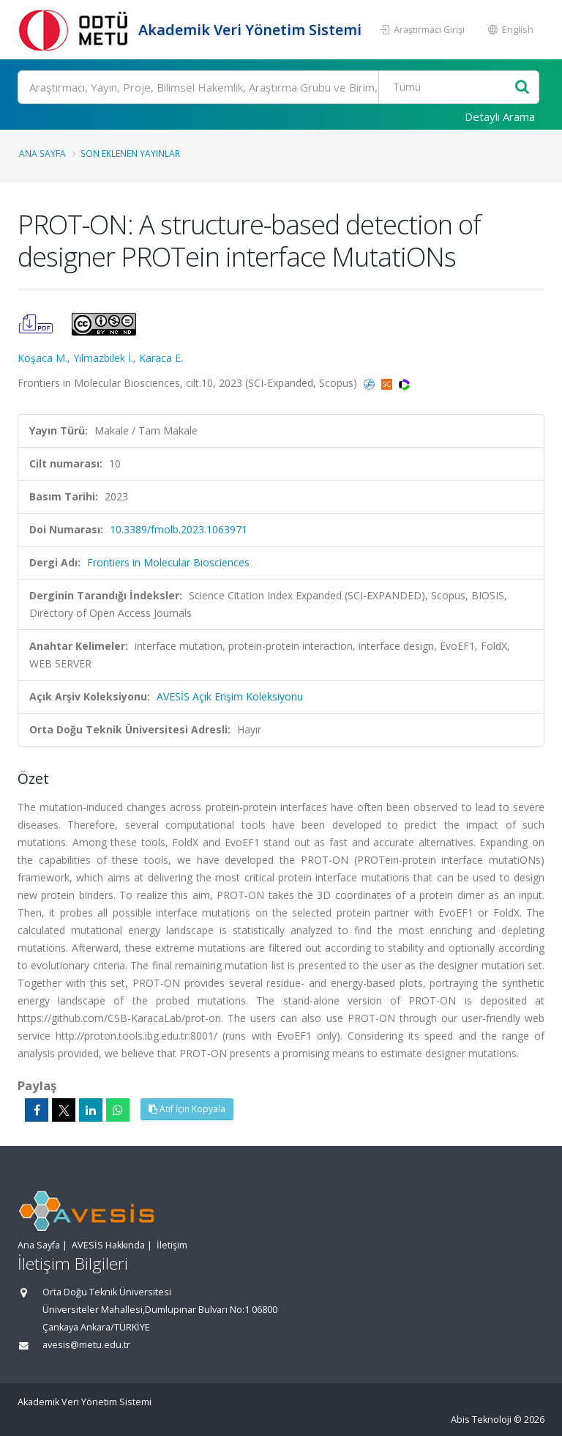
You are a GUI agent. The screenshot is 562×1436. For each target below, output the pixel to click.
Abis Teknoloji (481, 1419)
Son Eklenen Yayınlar (130, 153)
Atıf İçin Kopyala (187, 1109)
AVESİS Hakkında (108, 1245)
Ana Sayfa (42, 153)
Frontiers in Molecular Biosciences (168, 562)
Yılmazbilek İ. (103, 358)
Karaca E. (161, 358)
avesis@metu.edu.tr (86, 1345)
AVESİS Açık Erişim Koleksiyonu (230, 696)
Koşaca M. (42, 358)
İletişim (172, 1245)
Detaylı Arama (500, 116)
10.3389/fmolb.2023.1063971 (178, 529)
